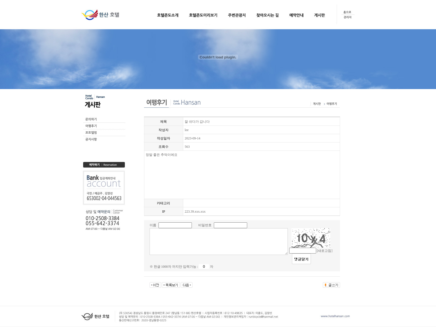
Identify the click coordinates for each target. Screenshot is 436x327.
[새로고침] (325, 251)
